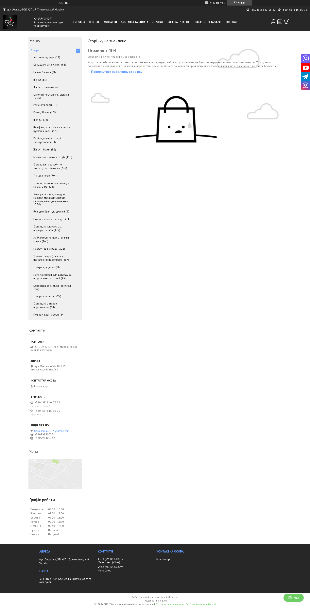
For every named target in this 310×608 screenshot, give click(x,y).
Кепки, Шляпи (41, 112)
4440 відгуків (217, 2)
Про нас (94, 22)
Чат (293, 598)
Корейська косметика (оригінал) (52, 286)
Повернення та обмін (208, 22)
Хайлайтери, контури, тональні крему (51, 239)
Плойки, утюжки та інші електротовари (47, 140)
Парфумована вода (45, 248)
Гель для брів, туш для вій (49, 211)
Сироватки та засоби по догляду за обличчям (47, 166)
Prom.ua (173, 597)
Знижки (157, 22)
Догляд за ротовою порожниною (45, 305)
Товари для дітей (44, 296)
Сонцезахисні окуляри (46, 64)
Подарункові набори (46, 314)
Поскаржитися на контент (169, 604)
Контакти (110, 22)
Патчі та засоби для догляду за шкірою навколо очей (52, 276)
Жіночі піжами (41, 149)
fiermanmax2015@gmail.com (51, 430)
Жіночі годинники (43, 87)
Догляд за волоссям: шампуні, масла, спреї (51, 184)
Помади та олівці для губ (48, 219)
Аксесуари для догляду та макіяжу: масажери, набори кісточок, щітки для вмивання (50, 197)
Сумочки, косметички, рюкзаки (51, 94)
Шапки (37, 79)
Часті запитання (178, 22)
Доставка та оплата (134, 22)
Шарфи (37, 120)
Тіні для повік (41, 175)
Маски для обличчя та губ (49, 157)
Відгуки (231, 22)
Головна (79, 22)
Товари (34, 50)
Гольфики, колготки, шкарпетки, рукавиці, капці (51, 129)
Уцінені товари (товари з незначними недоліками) (48, 257)
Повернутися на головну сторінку (116, 72)
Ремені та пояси (43, 105)
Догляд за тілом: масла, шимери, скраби (47, 228)
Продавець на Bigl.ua (155, 600)
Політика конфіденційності (201, 604)
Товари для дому (44, 267)
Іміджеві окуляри (43, 57)
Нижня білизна (42, 72)
